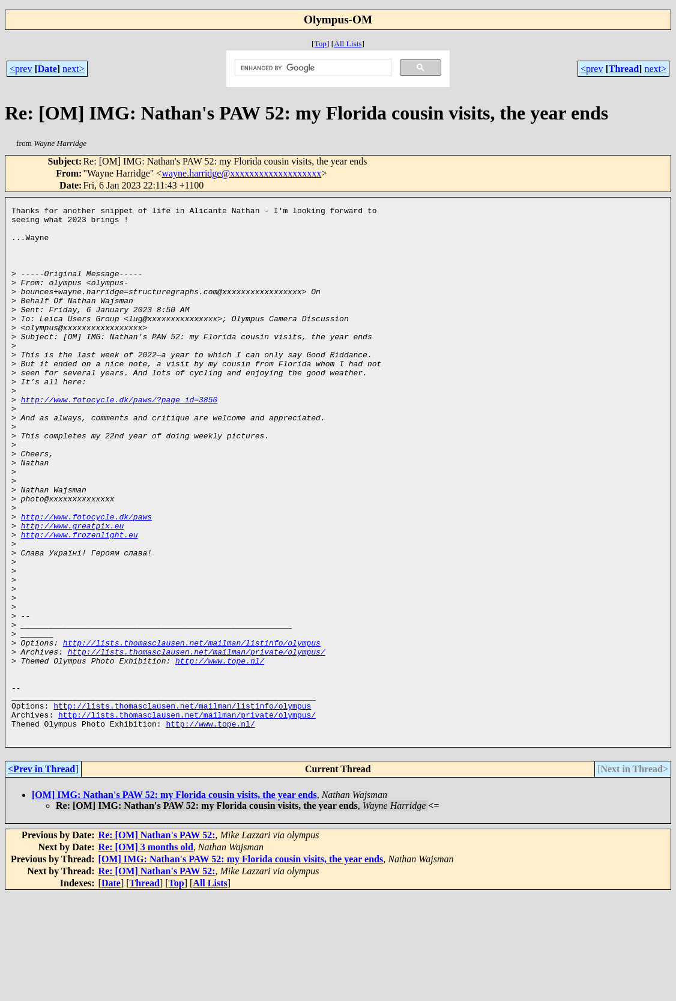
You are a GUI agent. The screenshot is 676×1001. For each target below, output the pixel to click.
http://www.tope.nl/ (219, 752)
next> (73, 69)
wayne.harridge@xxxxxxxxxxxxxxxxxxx (241, 173)
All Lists (347, 43)
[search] (312, 67)
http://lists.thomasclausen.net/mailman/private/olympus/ (196, 741)
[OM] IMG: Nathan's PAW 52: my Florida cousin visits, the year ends (174, 901)
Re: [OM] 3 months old (145, 953)
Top (320, 43)
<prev (21, 69)
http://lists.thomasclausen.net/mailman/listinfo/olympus (192, 730)
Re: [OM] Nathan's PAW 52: (157, 941)
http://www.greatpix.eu (72, 590)
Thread (624, 69)
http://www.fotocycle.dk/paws (86, 579)
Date (47, 69)
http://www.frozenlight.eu (79, 601)
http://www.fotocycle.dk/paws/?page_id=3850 (119, 439)
